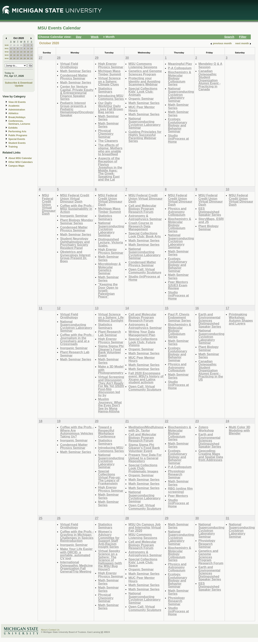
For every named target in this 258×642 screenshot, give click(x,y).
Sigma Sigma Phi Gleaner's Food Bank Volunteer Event (111, 350)
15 (25, 52)
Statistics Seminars (105, 90)
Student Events (17, 143)
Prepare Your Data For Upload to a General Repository (145, 458)
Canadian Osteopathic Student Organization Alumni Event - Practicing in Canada (209, 80)
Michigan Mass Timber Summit (109, 72)
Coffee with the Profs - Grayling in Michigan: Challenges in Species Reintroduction (76, 536)
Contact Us (54, 630)
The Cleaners (108, 140)
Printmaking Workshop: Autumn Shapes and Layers (241, 319)
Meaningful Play (180, 63)
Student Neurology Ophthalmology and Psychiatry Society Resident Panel (75, 243)
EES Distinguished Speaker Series (209, 211)
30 (21, 45)
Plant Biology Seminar (208, 227)
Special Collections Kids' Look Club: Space (142, 562)
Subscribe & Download (18, 82)
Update (19, 85)
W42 (7, 52)
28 (14, 45)
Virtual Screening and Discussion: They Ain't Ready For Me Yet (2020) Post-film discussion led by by (111, 386)
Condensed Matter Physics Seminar (74, 76)
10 (31, 48)
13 (18, 52)
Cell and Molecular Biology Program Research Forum (142, 209)
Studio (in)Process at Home (178, 138)
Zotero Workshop (206, 428)
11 (11, 52)
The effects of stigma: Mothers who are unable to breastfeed (110, 149)
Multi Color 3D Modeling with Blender (239, 430)
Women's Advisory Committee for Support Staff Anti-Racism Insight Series (109, 539)
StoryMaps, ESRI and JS (211, 220)
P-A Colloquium (180, 68)
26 (14, 58)
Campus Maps (16, 165)
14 (21, 52)
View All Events (17, 102)
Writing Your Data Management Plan (141, 333)
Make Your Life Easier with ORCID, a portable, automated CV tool (76, 553)
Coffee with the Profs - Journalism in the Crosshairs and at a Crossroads (76, 339)
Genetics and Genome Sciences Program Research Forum (210, 557)
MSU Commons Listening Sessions (142, 65)
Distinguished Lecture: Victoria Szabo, (110, 242)
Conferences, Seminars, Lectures (19, 122)
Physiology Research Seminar (176, 474)
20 (18, 55)
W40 (7, 45)
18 (11, 55)
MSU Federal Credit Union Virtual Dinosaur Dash (49, 204)
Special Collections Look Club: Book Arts (144, 234)
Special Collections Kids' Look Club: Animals (142, 91)
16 (28, 52)
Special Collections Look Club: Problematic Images (143, 468)
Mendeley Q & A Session (210, 65)
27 (11, 45)
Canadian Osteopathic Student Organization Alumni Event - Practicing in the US (210, 370)
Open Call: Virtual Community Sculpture (144, 271)
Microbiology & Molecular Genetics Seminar (109, 268)
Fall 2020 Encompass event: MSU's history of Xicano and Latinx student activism (145, 377)
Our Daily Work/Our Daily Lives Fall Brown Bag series (110, 107)
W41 (7, 48)
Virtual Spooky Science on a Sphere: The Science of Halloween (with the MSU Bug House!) (110, 560)
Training (13, 146)
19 (14, 55)
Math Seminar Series (75, 71)
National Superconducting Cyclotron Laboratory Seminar (144, 123)
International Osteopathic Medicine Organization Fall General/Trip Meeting (76, 566)
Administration (16, 109)
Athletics (13, 113)
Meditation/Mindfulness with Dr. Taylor (146, 428)
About (44, 630)
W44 (7, 58)
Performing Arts (17, 131)
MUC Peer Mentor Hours (141, 108)
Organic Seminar (141, 98)
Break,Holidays (17, 117)
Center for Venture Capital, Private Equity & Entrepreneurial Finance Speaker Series (76, 93)
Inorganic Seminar (74, 215)
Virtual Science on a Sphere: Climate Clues (109, 81)
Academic (14, 105)
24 (31, 55)
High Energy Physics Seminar (110, 65)
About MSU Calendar (20, 158)
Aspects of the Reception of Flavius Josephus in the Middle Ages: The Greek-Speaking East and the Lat (110, 168)
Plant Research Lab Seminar (74, 353)
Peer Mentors (178, 495)
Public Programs (17, 135)
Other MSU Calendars (20, 162)
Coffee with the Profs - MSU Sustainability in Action (76, 209)
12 (14, 52)
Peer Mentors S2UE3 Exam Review (178, 285)
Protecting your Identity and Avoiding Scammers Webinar (144, 81)
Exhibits (13, 127)
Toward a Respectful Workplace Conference (107, 431)
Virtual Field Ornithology (69, 65)
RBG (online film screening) (180, 490)
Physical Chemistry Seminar (106, 134)
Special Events (16, 139)
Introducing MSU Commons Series (111, 97)
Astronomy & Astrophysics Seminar (145, 217)
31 (31, 58)
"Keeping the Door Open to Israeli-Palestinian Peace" (108, 290)
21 (21, 55)
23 (28, 55)
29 (18, 45)
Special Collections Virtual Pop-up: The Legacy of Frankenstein (109, 477)
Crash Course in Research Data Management (140, 226)
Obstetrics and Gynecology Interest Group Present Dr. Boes (75, 256)
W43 (7, 55)
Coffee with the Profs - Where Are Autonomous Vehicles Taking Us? (76, 431)
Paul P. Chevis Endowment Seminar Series (179, 317)
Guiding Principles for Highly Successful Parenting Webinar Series (144, 136)
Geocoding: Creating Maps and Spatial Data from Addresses (210, 455)
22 (25, 55)
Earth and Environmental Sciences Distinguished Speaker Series (209, 320)
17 (31, 52)
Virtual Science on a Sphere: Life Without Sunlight (111, 317)
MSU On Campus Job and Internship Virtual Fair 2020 (144, 527)
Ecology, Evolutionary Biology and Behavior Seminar (177, 125)
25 (11, 58)
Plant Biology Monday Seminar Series (76, 221)
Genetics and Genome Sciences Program (145, 72)
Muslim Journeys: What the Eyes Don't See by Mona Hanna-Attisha (110, 405)
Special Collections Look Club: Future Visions (142, 342)
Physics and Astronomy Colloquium (177, 211)
